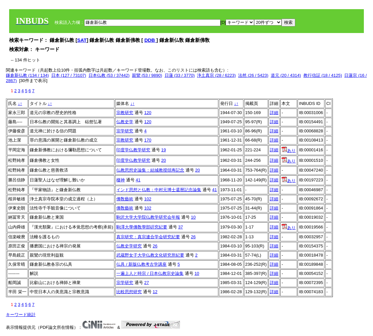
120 (148, 112)
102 (148, 198)
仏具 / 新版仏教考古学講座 (141, 264)
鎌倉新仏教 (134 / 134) (27, 75)
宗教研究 (124, 112)
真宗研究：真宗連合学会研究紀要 (148, 236)
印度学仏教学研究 (133, 149)
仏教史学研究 (129, 246)
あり (289, 150)
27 (146, 282)
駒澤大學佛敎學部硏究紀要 (141, 227)
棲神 (120, 179)
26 (193, 236)
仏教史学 (124, 121)
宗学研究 (124, 130)
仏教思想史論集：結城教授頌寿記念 (150, 170)
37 (180, 227)
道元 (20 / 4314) (286, 75)
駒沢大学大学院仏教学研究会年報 (148, 217)
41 (138, 179)
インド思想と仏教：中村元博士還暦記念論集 (158, 189)
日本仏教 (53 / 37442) (109, 75)
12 (155, 291)
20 (163, 160)
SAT (82, 40)
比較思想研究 (129, 291)
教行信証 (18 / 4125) (322, 75)
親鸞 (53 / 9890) (147, 75)
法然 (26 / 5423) (253, 75)
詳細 (274, 112)
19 (163, 149)
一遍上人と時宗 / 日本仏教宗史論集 (150, 273)
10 (193, 217)
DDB (150, 40)
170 (148, 140)
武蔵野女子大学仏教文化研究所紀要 (150, 255)
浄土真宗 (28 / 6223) (216, 75)
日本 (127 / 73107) (68, 75)
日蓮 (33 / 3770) (180, 75)
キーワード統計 (21, 314)
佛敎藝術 (124, 198)
